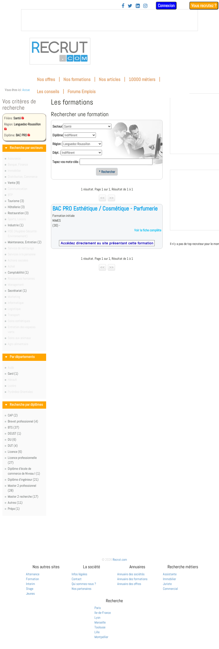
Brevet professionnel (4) (23, 421)
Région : (57, 144)
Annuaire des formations (132, 579)
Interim (30, 584)
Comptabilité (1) (18, 272)
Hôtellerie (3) (16, 207)
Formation (32, 579)
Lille (97, 632)
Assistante (170, 574)
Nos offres (46, 79)
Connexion (166, 5)
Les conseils (48, 92)
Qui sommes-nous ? (84, 584)
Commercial (170, 588)
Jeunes (30, 593)
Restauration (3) (18, 213)
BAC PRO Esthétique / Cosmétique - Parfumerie (105, 208)
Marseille (100, 622)
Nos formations (77, 79)
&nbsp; (109, 20)
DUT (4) (13, 445)
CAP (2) (13, 415)
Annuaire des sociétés (130, 574)
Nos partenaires (81, 588)
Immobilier (169, 579)
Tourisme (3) (16, 201)
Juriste (167, 584)
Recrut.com (120, 559)
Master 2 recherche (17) (23, 496)
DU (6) (12, 439)
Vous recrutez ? (203, 5)
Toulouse (99, 627)
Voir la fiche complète (147, 230)
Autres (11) (15, 502)
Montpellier (101, 637)
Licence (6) (15, 451)
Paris (97, 608)
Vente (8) (14, 182)
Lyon (97, 617)
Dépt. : (56, 152)
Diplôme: (57, 135)
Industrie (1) (16, 225)
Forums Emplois (81, 92)
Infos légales (79, 574)
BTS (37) (13, 427)
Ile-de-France (102, 612)
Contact (77, 579)
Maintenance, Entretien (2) (25, 242)
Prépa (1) (14, 508)
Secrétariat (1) (17, 290)
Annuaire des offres (129, 584)
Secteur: (57, 126)
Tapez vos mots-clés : (66, 162)
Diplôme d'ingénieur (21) (23, 479)
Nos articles (109, 79)
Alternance (32, 574)
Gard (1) (13, 373)
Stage (29, 588)
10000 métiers (142, 79)
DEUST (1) (14, 433)
